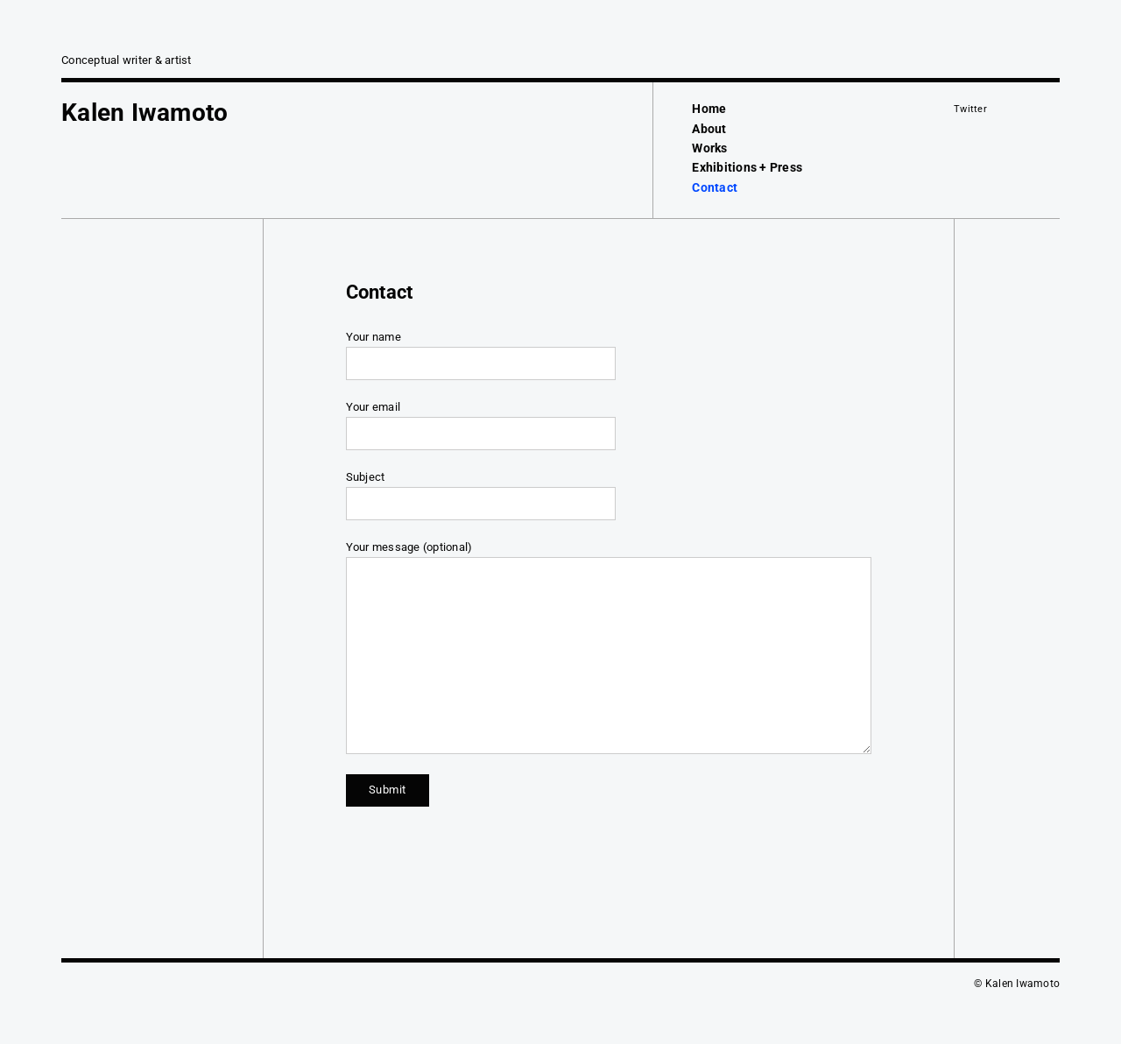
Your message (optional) (608, 647)
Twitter (970, 109)
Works (709, 148)
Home (709, 109)
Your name (608, 355)
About (709, 129)
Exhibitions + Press (747, 167)
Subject (608, 495)
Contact (714, 187)
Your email (608, 425)
